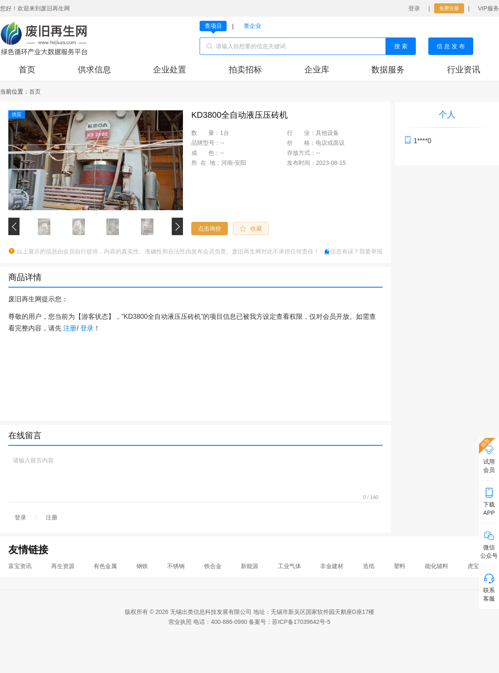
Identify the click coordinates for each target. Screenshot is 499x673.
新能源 (249, 566)
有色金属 (105, 566)
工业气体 (289, 566)
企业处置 (169, 69)
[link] (35, 91)
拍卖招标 (245, 69)
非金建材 (331, 566)
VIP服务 (488, 8)
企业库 (316, 69)
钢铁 (142, 566)
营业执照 (180, 621)
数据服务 (388, 69)
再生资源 (62, 566)
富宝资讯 (20, 566)
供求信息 (94, 69)
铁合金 (213, 566)
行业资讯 (463, 69)
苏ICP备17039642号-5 (301, 621)
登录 (414, 8)
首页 (27, 69)
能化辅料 (436, 566)
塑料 (399, 566)
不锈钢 (176, 566)
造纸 (369, 566)
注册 (70, 328)
